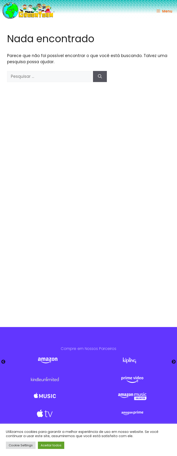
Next (173, 362)
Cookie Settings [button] (21, 445)
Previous (3, 362)
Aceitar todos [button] (51, 445)
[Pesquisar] (100, 76)
